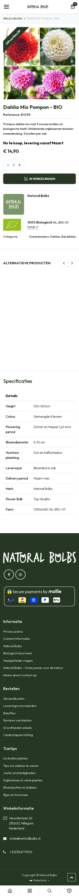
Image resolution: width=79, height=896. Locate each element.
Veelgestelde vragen (18, 661)
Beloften (9, 713)
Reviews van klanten (17, 720)
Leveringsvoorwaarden (19, 706)
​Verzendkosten (13, 699)
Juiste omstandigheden (19, 773)
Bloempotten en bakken (20, 787)
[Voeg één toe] (19, 165)
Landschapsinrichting (18, 735)
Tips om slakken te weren (21, 766)
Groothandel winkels (17, 728)
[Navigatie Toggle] (6, 7)
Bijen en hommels (15, 795)
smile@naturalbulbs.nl (25, 838)
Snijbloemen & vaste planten (23, 780)
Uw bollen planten (15, 758)
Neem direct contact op (20, 675)
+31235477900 (21, 852)
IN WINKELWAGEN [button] (39, 179)
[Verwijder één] (7, 165)
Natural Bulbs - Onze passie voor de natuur (33, 668)
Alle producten (13, 18)
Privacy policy (13, 631)
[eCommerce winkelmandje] (73, 7)
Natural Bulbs (12, 646)
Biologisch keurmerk (17, 653)
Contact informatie (16, 639)
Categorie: (10, 237)
